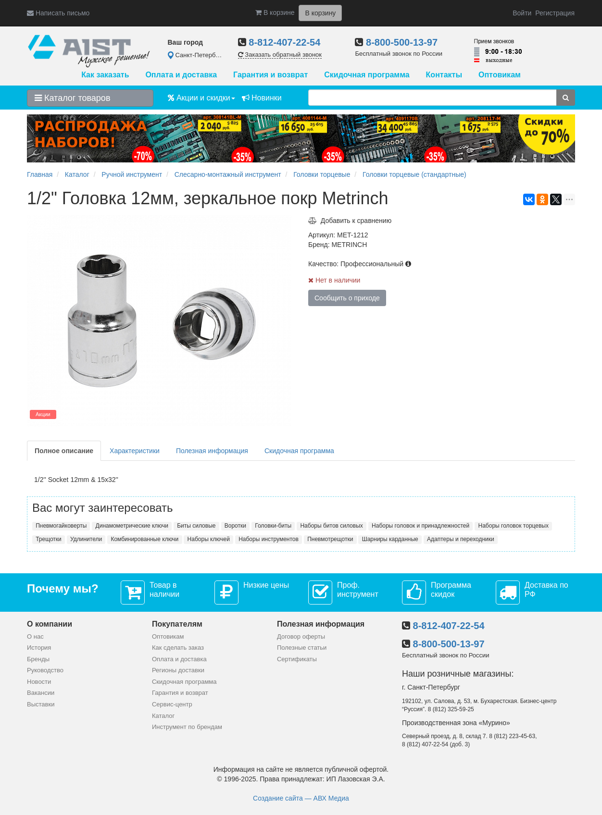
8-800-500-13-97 (402, 42)
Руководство (45, 670)
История (39, 647)
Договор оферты (301, 636)
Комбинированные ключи (144, 539)
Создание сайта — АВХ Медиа (301, 798)
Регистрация (555, 13)
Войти (522, 13)
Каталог (163, 715)
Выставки (40, 704)
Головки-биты (273, 525)
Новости (39, 681)
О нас (35, 636)
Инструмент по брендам (187, 726)
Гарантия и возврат (270, 75)
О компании (49, 624)
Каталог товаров (72, 98)
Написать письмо (58, 13)
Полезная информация (212, 451)
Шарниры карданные (390, 539)
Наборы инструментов (268, 539)
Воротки (235, 525)
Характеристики (135, 451)
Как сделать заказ (178, 647)
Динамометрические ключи (132, 525)
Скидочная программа (366, 75)
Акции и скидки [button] (201, 98)
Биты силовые (196, 525)
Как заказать (105, 75)
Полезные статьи (301, 647)
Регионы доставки (178, 670)
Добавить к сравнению (349, 220)
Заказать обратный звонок (280, 54)
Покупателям (177, 624)
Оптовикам (499, 75)
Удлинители (86, 539)
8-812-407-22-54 (284, 42)
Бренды (38, 659)
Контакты (444, 75)
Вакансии (40, 692)
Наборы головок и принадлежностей (420, 525)
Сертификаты (297, 659)
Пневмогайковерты (61, 525)
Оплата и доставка (181, 75)
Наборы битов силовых (331, 525)
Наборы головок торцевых (513, 525)
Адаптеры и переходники (460, 539)
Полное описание (64, 451)
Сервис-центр (172, 704)
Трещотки (49, 539)
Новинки (262, 98)
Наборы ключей (209, 539)
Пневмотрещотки (330, 539)
